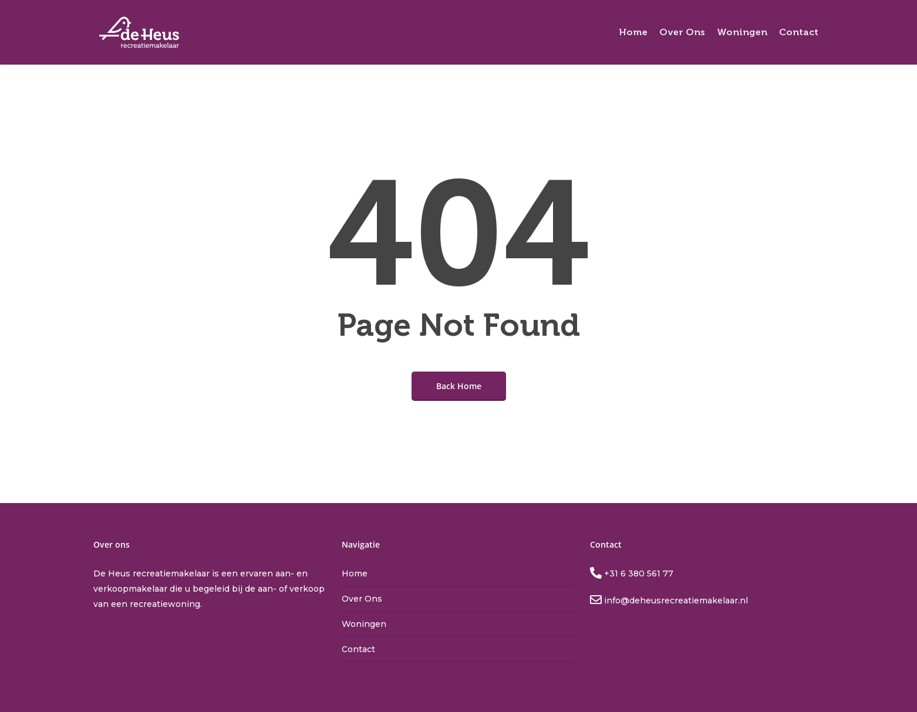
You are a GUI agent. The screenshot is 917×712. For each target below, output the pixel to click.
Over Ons (362, 598)
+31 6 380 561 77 (637, 573)
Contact (358, 649)
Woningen (364, 624)
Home (355, 573)
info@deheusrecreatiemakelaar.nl (675, 600)
